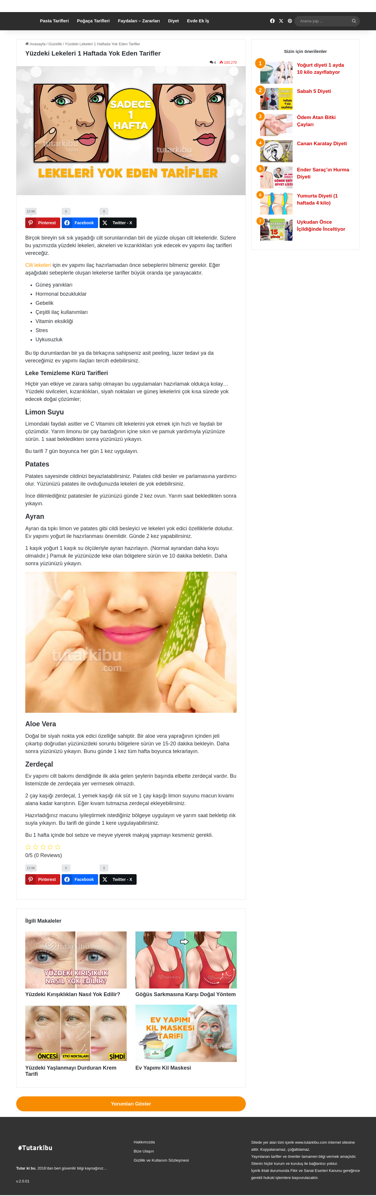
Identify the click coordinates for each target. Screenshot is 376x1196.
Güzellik (55, 52)
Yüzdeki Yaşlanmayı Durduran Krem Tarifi (65, 1075)
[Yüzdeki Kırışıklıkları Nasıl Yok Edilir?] (76, 968)
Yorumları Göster (131, 1105)
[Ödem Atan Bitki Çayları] (276, 133)
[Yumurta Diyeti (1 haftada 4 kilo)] (276, 212)
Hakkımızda (144, 1143)
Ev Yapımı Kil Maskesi (156, 1075)
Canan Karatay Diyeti (322, 152)
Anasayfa (35, 52)
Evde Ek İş (198, 28)
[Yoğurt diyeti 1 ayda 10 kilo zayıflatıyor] (276, 81)
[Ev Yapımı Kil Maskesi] (186, 1041)
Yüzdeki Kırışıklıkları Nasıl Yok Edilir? (61, 1002)
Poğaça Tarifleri (93, 28)
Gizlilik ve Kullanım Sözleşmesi (161, 1161)
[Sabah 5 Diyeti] (276, 107)
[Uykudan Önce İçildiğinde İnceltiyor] (276, 238)
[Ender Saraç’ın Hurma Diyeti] (276, 186)
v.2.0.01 (22, 1182)
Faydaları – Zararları (139, 28)
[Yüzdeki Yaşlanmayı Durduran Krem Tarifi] (76, 1041)
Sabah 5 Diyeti (314, 99)
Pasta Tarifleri (54, 28)
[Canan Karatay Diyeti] (276, 159)
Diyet (173, 28)
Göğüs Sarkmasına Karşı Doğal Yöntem (174, 1002)
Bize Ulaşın (144, 1152)
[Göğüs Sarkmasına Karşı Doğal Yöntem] (186, 968)
